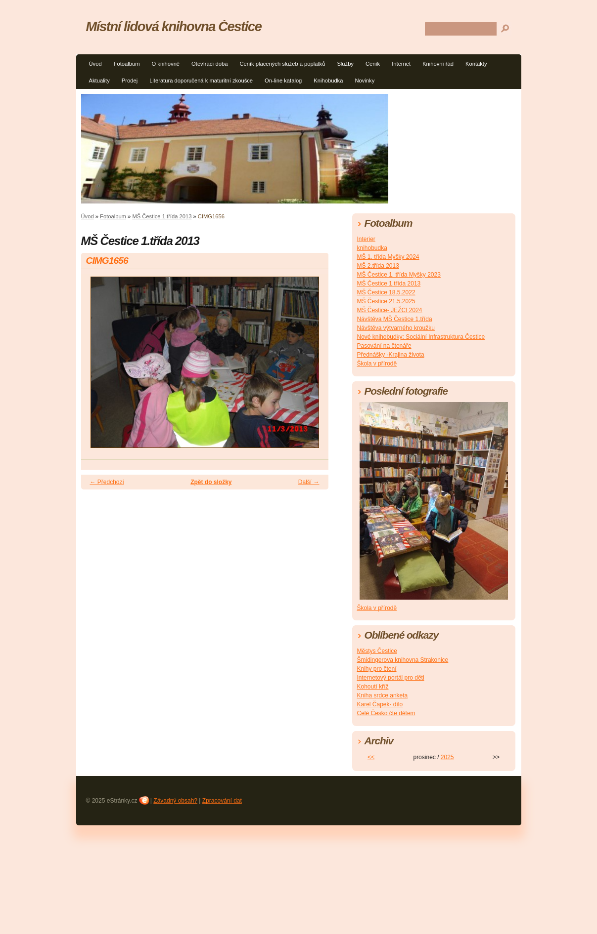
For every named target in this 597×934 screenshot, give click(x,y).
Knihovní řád (438, 64)
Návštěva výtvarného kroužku (396, 328)
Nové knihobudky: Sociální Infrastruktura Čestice (421, 336)
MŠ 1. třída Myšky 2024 (388, 256)
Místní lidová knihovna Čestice (174, 26)
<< (370, 757)
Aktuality (99, 80)
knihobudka (372, 247)
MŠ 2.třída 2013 (378, 265)
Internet (401, 64)
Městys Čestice (377, 651)
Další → (309, 482)
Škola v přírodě (377, 363)
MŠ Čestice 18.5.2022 (386, 292)
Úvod (95, 64)
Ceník (373, 64)
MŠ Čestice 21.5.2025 (386, 301)
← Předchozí (107, 482)
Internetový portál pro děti (390, 677)
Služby (345, 64)
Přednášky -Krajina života (390, 354)
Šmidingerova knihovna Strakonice (403, 659)
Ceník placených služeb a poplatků (282, 64)
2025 (447, 757)
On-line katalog (283, 80)
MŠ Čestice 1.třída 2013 (161, 216)
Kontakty (476, 64)
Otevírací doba (209, 64)
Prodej (130, 80)
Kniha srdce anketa (382, 695)
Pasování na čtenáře (384, 345)
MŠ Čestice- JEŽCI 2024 (389, 310)
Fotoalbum (127, 64)
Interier (366, 239)
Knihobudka (328, 80)
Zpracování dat (222, 800)
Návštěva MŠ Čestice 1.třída (394, 319)
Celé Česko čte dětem (386, 713)
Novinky (364, 80)
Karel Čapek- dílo (380, 704)
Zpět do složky (210, 482)
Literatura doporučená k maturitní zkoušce (201, 80)
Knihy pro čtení (377, 668)
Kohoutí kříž (373, 686)
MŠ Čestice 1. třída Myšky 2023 (399, 274)
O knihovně (165, 64)
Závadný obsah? (175, 800)
